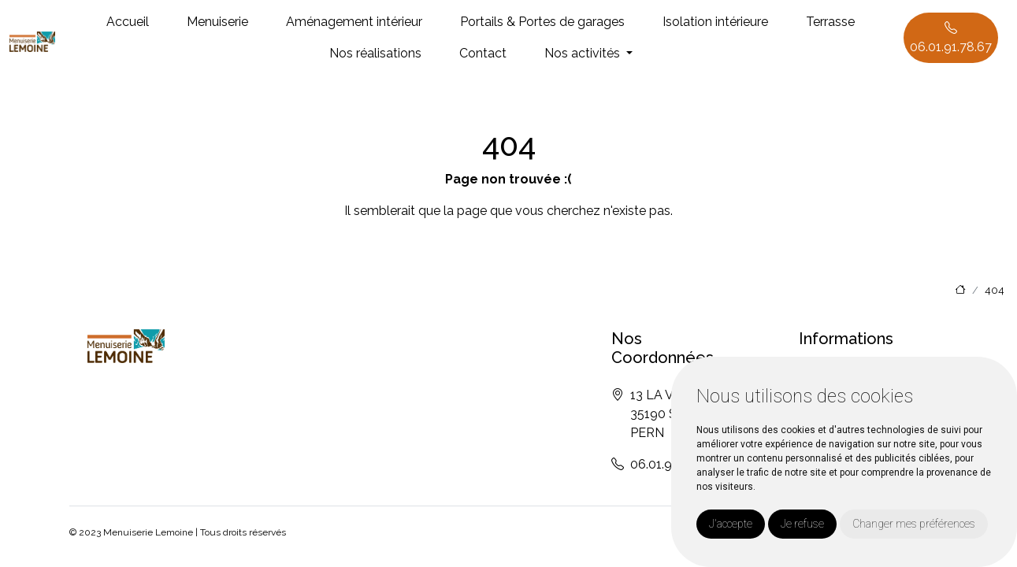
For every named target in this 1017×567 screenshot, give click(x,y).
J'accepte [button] (730, 523)
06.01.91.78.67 (951, 37)
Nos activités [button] (583, 53)
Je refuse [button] (802, 523)
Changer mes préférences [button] (913, 523)
